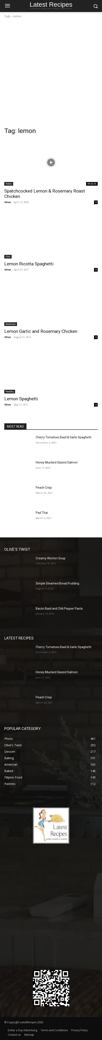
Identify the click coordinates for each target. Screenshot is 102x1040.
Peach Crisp (44, 487)
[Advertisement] (51, 74)
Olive (7, 202)
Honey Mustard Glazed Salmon (57, 462)
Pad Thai (42, 512)
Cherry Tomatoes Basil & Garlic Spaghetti (63, 437)
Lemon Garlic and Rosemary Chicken (40, 331)
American (11, 324)
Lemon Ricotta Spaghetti (29, 263)
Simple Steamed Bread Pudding (57, 583)
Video (9, 183)
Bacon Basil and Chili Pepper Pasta (59, 608)
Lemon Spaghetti (21, 398)
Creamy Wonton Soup (50, 558)
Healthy (10, 391)
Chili (8, 256)
